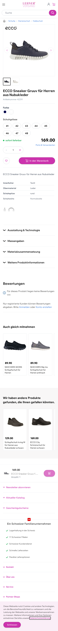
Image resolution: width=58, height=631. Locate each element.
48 (26, 133)
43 (26, 125)
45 (45, 125)
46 (7, 133)
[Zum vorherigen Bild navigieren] (7, 50)
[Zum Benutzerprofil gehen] (48, 4)
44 (36, 125)
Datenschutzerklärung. (40, 618)
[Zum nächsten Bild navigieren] (51, 50)
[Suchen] (52, 13)
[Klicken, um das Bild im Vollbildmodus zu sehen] (29, 50)
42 (16, 125)
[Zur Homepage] (4, 21)
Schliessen (12, 624)
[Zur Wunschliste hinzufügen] (6, 160)
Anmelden (24, 307)
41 (7, 125)
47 (17, 133)
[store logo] (29, 4)
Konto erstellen (44, 307)
